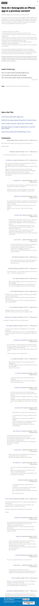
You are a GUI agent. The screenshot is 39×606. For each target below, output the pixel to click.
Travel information (9, 499)
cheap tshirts (19, 536)
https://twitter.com (17, 431)
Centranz (14, 578)
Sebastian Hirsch (18, 196)
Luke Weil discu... (18, 450)
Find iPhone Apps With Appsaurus (13, 117)
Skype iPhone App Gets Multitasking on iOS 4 (16, 132)
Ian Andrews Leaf (18, 340)
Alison (12, 291)
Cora (12, 359)
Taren (14, 278)
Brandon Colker (18, 215)
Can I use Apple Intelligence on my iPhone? (14, 75)
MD (13, 257)
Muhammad (21, 480)
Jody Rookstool (10, 591)
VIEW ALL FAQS (34, 79)
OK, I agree (26, 599)
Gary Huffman (9, 325)
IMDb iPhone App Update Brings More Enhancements (19, 120)
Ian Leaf (11, 307)
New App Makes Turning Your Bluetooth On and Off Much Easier (18, 127)
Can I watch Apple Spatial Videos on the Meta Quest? (17, 77)
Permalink (35, 140)
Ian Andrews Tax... (17, 180)
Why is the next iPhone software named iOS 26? (15, 73)
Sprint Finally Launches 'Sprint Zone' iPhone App (17, 123)
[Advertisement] (19, 99)
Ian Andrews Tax (10, 160)
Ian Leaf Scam (18, 373)
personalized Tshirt (19, 408)
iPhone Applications (11, 86)
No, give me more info (28, 603)
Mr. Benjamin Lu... (17, 462)
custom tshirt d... (18, 239)
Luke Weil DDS (18, 555)
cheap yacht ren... (17, 565)
